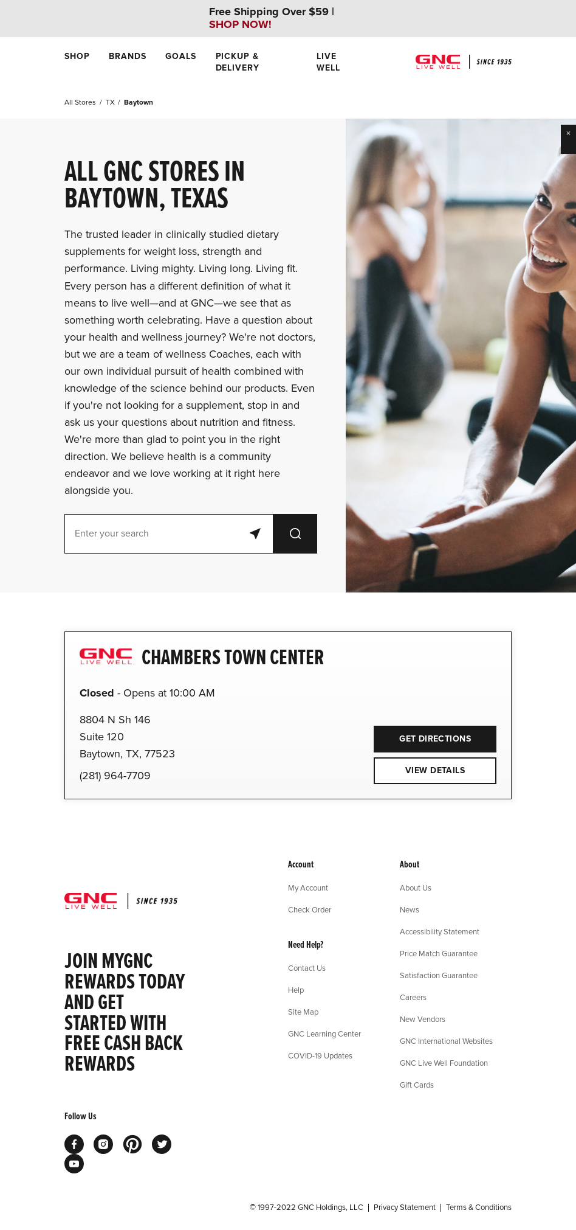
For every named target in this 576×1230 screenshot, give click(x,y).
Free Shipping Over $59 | (271, 18)
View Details (435, 770)
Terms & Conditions (479, 1207)
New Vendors (422, 1018)
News (409, 909)
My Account (308, 887)
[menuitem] (76, 62)
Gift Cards (417, 1084)
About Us (415, 887)
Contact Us (307, 967)
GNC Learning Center (324, 1033)
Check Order (309, 909)
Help (296, 989)
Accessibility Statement (439, 931)
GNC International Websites (446, 1040)
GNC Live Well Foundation (444, 1062)
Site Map (303, 1011)
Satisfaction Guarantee (439, 975)
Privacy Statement (405, 1207)
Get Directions (422, 735)
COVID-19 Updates (320, 1055)
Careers (413, 997)
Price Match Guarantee (439, 953)
